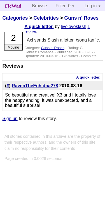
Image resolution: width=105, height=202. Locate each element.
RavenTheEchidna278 (35, 85)
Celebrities (46, 18)
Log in (91, 5)
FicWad (13, 6)
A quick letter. (38, 26)
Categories (15, 18)
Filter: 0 (63, 5)
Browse (39, 5)
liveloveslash (73, 26)
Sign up (9, 118)
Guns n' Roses (81, 18)
